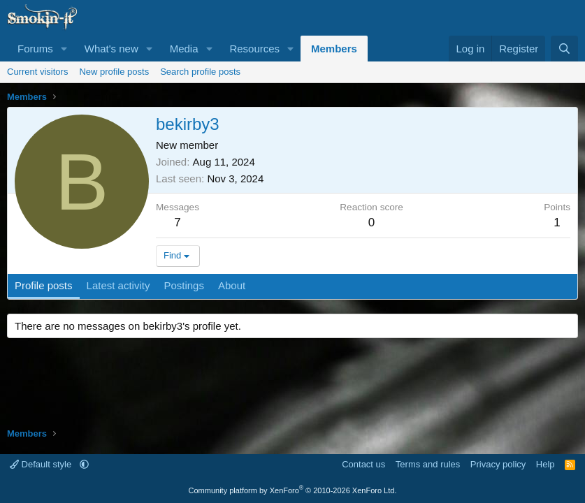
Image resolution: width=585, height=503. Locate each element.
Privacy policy (498, 464)
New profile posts (114, 71)
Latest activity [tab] (118, 285)
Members (334, 48)
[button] (64, 48)
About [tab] (231, 285)
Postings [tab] (184, 285)
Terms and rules (428, 464)
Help (545, 464)
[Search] (564, 48)
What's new (111, 48)
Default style (42, 464)
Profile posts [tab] (44, 285)
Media (184, 48)
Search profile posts (200, 71)
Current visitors (37, 71)
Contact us (363, 464)
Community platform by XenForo (293, 490)
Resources (254, 48)
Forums (35, 48)
